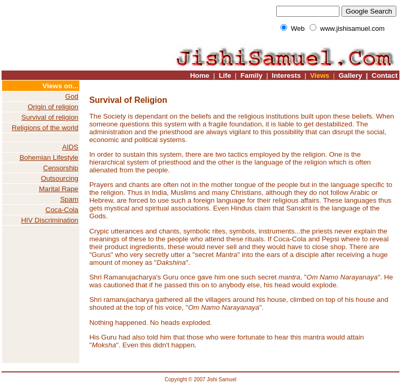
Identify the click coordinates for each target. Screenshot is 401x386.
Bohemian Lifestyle (48, 157)
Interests (286, 75)
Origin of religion (53, 107)
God (71, 96)
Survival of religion (49, 117)
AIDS (70, 147)
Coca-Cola (61, 210)
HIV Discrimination (49, 220)
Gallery (349, 75)
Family (251, 75)
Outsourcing (59, 178)
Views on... (60, 86)
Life (225, 75)
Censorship (60, 168)
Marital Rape (58, 189)
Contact (385, 75)
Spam (69, 199)
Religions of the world (45, 128)
